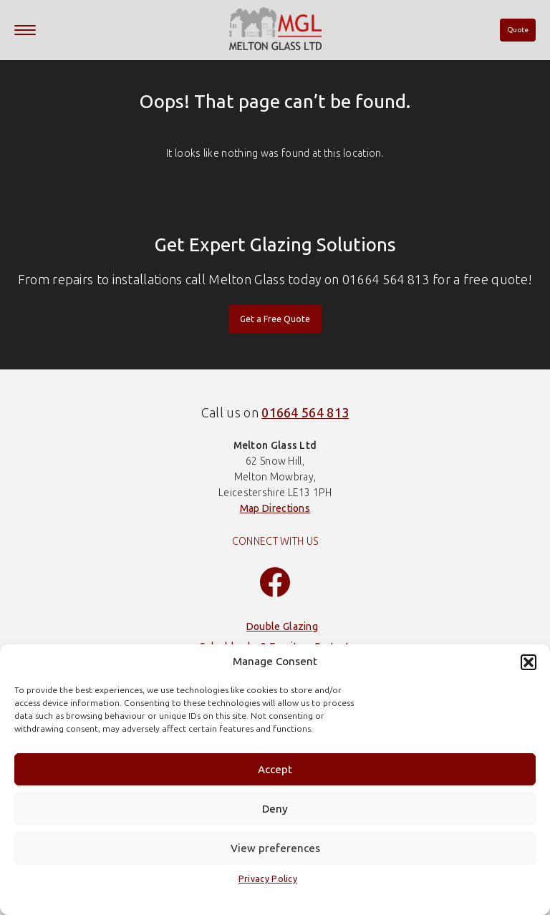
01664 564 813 (305, 413)
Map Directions (275, 509)
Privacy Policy (267, 879)
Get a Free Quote (275, 319)
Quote (518, 30)
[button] (528, 662)
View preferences (275, 848)
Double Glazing (282, 627)
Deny (275, 809)
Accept (275, 769)
